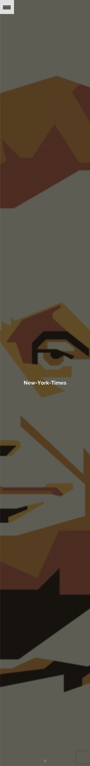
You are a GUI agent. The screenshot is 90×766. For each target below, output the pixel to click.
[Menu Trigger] (7, 7)
